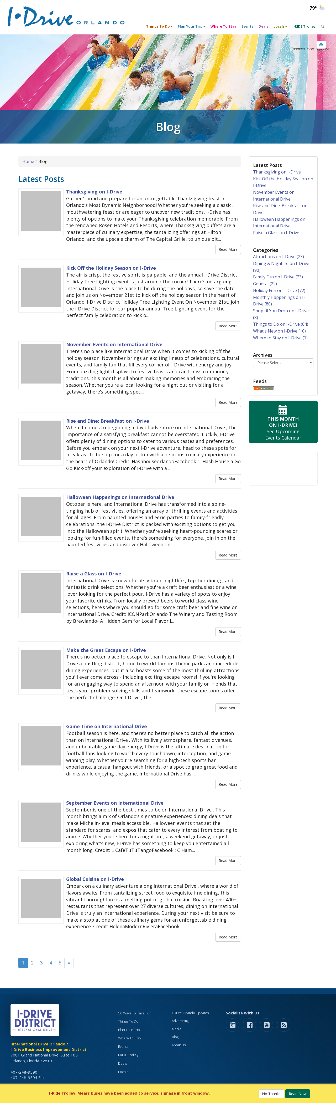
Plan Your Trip (129, 1029)
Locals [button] (280, 26)
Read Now (298, 1093)
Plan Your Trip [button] (191, 26)
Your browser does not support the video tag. (283, 468)
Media (176, 1029)
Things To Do (128, 1021)
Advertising (180, 1021)
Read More (228, 249)
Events (247, 26)
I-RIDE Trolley (304, 26)
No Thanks (271, 1093)
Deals (263, 26)
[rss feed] (283, 1024)
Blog (175, 1037)
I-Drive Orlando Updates (190, 1013)
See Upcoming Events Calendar (283, 422)
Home (28, 161)
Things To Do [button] (159, 26)
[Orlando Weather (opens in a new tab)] (317, 8)
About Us (179, 1045)
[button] (321, 45)
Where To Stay (223, 26)
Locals (123, 1071)
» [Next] (69, 962)
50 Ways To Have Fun (134, 1013)
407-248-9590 (23, 1072)
